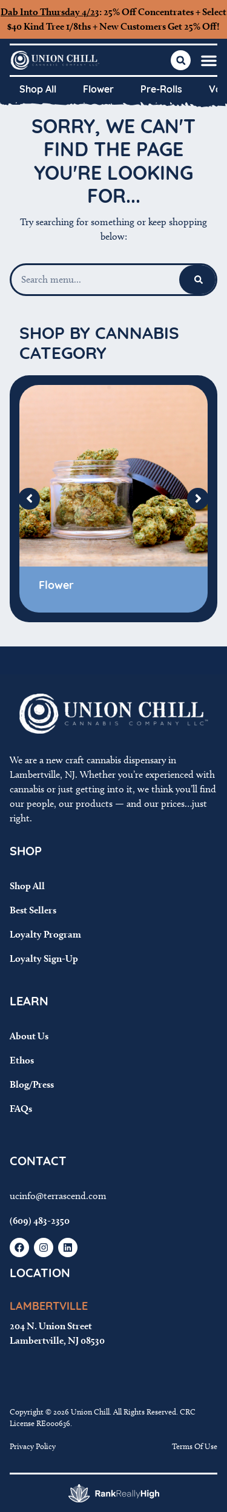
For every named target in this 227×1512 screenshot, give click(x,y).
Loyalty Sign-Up (44, 958)
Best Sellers (33, 910)
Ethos (22, 1060)
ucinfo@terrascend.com (58, 1195)
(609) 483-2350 (40, 1220)
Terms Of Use (194, 1446)
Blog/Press (32, 1084)
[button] (208, 60)
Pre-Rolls (161, 90)
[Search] (198, 279)
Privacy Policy (33, 1446)
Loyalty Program (45, 934)
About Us (29, 1036)
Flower (98, 90)
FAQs (21, 1108)
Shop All (37, 90)
